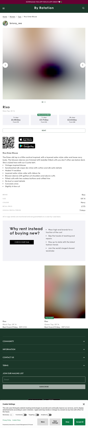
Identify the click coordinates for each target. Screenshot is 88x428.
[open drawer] (3, 8)
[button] (44, 341)
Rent (44, 131)
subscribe (44, 386)
